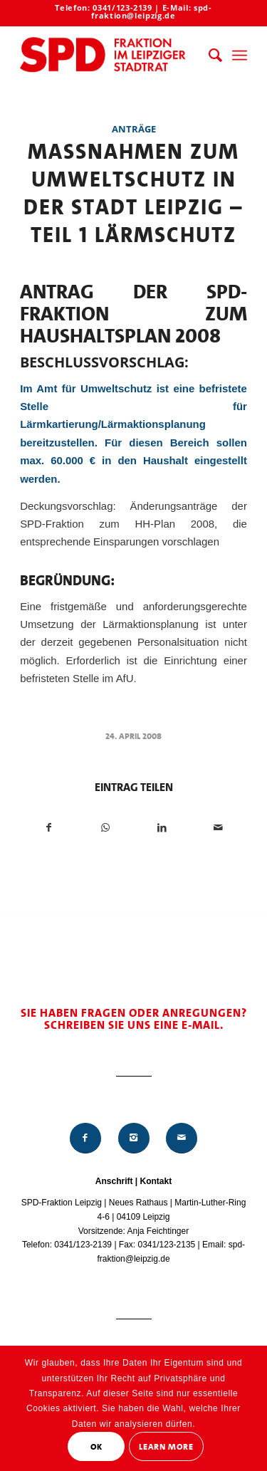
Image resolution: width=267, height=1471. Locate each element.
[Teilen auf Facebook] (49, 827)
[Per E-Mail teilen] (218, 827)
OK (96, 1446)
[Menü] (239, 55)
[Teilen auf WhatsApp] (105, 827)
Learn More (166, 1446)
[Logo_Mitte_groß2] (110, 55)
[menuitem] (208, 55)
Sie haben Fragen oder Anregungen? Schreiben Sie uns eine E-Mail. (134, 1019)
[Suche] (208, 55)
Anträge (134, 128)
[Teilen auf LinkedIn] (162, 827)
